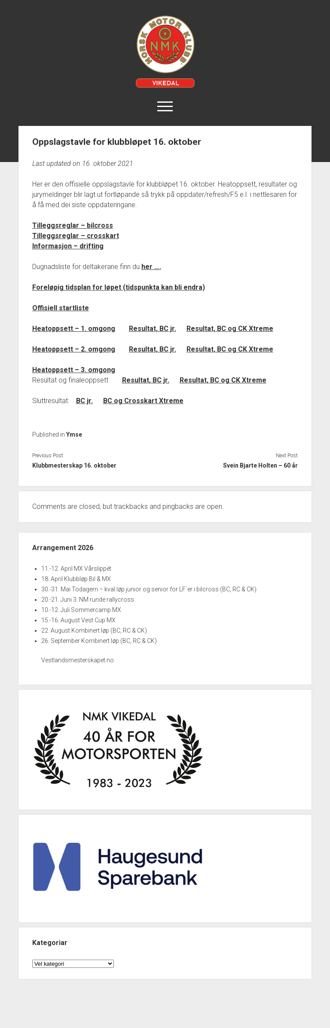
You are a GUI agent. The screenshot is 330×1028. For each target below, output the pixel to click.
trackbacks (131, 506)
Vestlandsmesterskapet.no (77, 660)
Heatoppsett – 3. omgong (73, 370)
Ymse (74, 434)
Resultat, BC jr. (152, 328)
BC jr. (84, 401)
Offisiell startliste (60, 308)
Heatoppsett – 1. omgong (73, 328)
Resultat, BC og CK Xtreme (229, 328)
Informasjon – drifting (68, 246)
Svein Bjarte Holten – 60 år (260, 465)
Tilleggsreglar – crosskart (75, 236)
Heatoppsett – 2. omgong (73, 349)
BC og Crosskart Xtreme (143, 401)
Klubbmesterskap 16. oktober (74, 465)
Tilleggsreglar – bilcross (72, 225)
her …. (151, 267)
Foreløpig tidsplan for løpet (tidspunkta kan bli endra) (118, 287)
